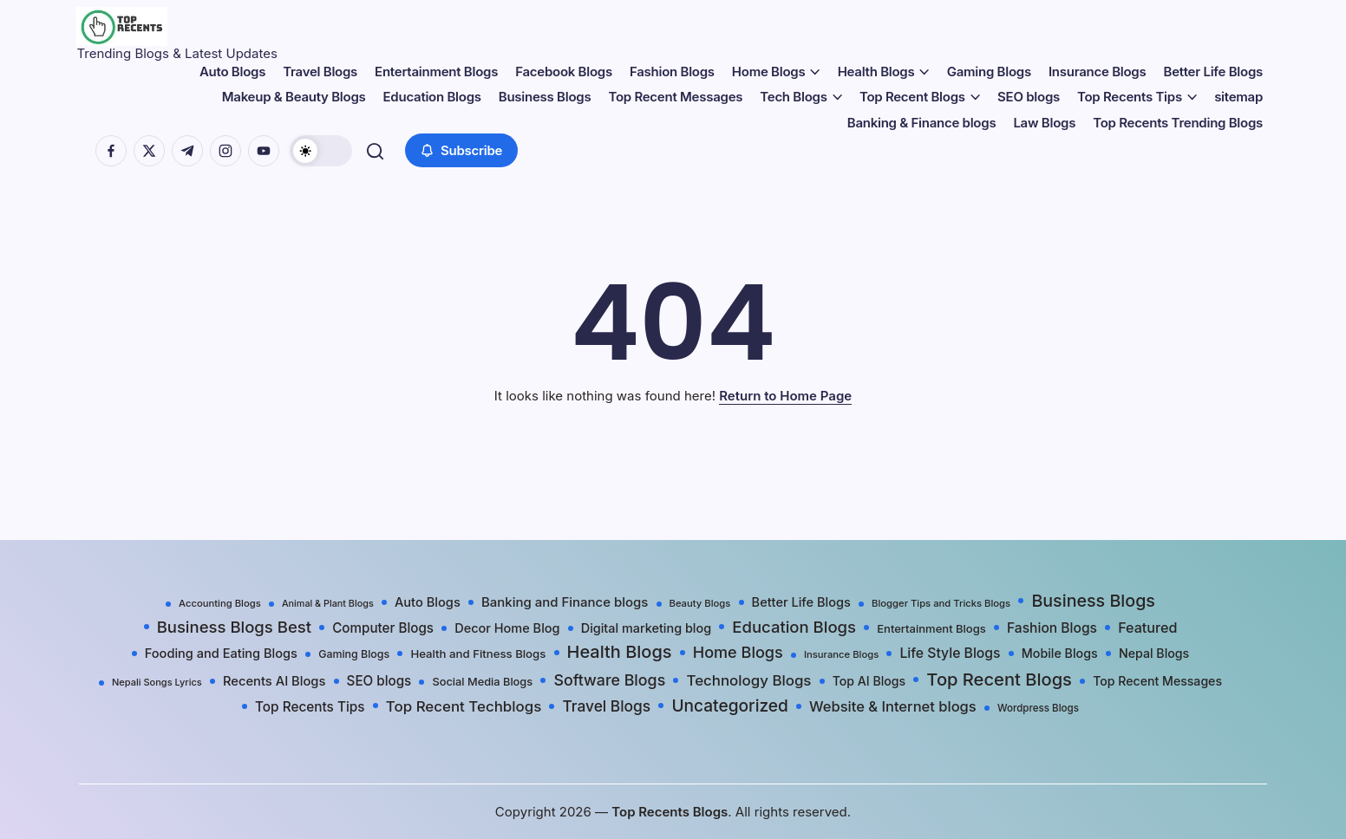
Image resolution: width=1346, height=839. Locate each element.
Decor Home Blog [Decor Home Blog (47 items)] (506, 628)
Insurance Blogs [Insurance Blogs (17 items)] (841, 654)
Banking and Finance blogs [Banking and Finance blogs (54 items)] (564, 602)
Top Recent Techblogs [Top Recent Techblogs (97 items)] (463, 706)
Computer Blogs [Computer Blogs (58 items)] (383, 628)
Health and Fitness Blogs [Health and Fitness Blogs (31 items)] (478, 653)
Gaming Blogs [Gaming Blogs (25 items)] (353, 653)
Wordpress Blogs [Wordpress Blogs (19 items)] (1038, 708)
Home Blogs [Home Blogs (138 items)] (738, 652)
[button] (323, 150)
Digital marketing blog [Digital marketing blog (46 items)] (646, 628)
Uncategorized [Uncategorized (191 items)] (729, 705)
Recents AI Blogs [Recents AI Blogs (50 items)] (274, 681)
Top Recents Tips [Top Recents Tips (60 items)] (310, 707)
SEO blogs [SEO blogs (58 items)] (379, 681)
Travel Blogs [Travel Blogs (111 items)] (606, 706)
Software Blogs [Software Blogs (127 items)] (609, 680)
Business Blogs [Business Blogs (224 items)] (1093, 600)
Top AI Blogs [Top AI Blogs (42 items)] (869, 680)
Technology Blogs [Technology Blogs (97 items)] (748, 680)
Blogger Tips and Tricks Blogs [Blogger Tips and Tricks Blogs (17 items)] (941, 603)
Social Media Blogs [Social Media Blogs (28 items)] (482, 681)
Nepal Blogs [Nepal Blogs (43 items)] (1154, 653)
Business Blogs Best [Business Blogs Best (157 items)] (234, 626)
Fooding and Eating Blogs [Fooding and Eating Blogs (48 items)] (221, 653)
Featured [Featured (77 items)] (1147, 627)
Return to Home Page (785, 395)
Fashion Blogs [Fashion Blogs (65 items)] (1052, 628)
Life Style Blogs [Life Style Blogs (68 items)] (949, 653)
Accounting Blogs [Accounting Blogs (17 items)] (220, 603)
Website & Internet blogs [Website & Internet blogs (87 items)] (893, 706)
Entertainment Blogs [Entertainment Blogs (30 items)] (931, 628)
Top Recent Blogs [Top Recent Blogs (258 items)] (999, 679)
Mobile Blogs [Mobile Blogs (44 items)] (1060, 653)
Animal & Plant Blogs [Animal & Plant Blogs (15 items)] (328, 603)
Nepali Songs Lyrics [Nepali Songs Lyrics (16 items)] (157, 682)
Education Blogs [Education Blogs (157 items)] (794, 626)
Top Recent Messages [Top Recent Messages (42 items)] (1157, 680)
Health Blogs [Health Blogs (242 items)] (619, 651)
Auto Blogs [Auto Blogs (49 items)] (428, 602)
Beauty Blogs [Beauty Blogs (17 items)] (700, 603)
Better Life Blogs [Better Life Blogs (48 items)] (801, 602)
